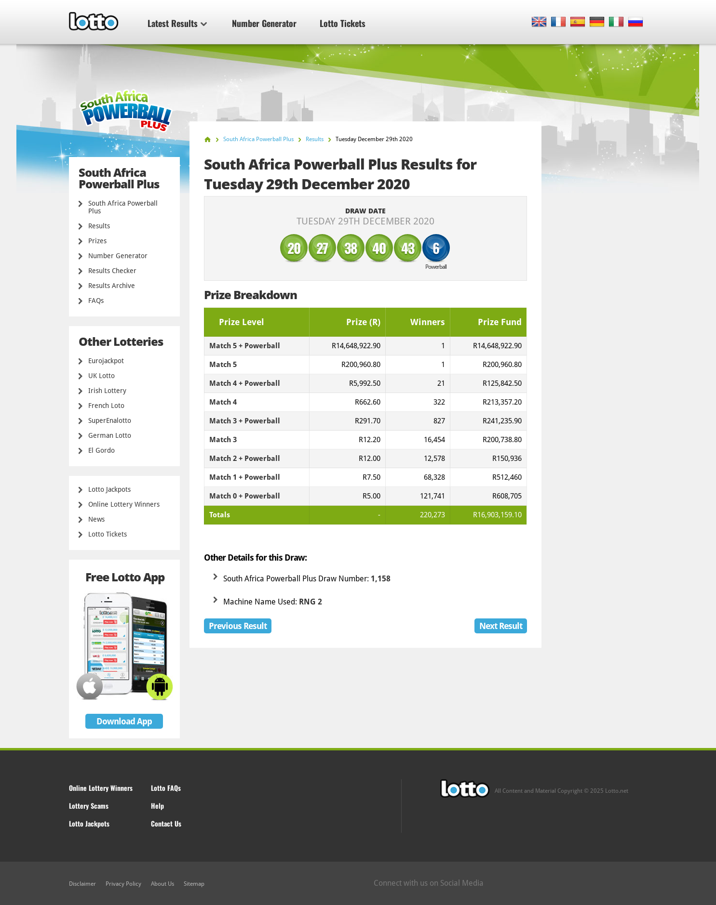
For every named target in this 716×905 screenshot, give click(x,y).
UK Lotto (101, 376)
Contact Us (166, 823)
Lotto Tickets (342, 23)
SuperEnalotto (109, 420)
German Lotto (109, 435)
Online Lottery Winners (124, 504)
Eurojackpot (106, 361)
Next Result (500, 626)
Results (99, 226)
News (96, 519)
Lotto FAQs (166, 788)
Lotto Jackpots (109, 489)
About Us (162, 883)
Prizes (97, 241)
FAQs (96, 300)
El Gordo (101, 450)
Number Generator (264, 23)
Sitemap (194, 883)
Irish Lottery (107, 390)
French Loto (106, 405)
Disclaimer (82, 883)
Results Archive (111, 285)
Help (157, 805)
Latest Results (177, 23)
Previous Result (238, 626)
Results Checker (112, 271)
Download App (124, 721)
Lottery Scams (88, 805)
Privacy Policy (123, 883)
